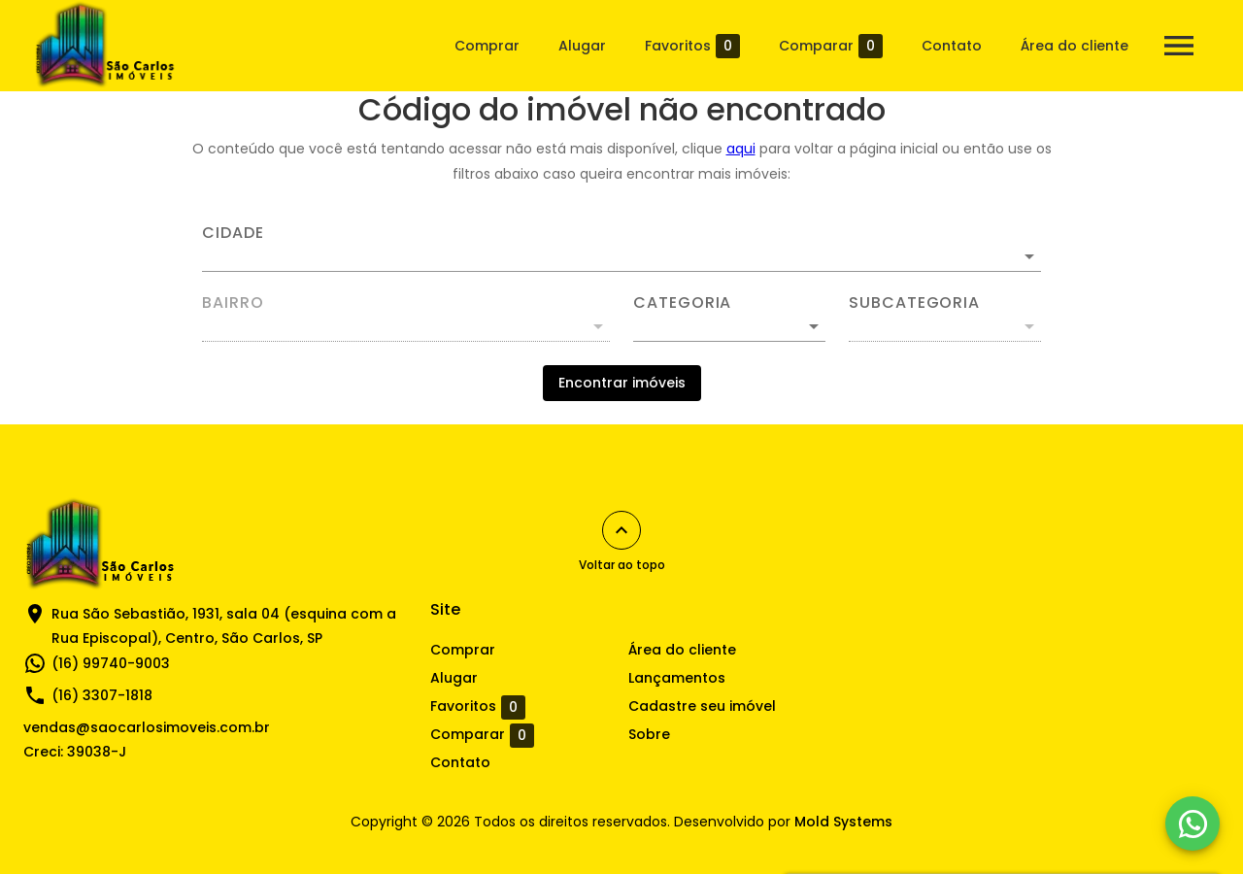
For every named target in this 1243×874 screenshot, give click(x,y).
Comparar (831, 46)
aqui (741, 148)
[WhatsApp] (1192, 823)
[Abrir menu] (1179, 46)
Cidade (233, 233)
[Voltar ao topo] (621, 530)
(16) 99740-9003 (110, 663)
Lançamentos (676, 678)
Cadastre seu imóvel (702, 706)
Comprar (487, 45)
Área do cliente (1074, 45)
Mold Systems (843, 821)
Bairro (233, 303)
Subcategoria (914, 303)
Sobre (649, 734)
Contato (952, 45)
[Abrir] (1029, 256)
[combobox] (621, 248)
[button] (729, 326)
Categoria (682, 303)
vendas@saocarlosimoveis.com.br (146, 727)
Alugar (582, 45)
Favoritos (692, 46)
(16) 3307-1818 (101, 695)
